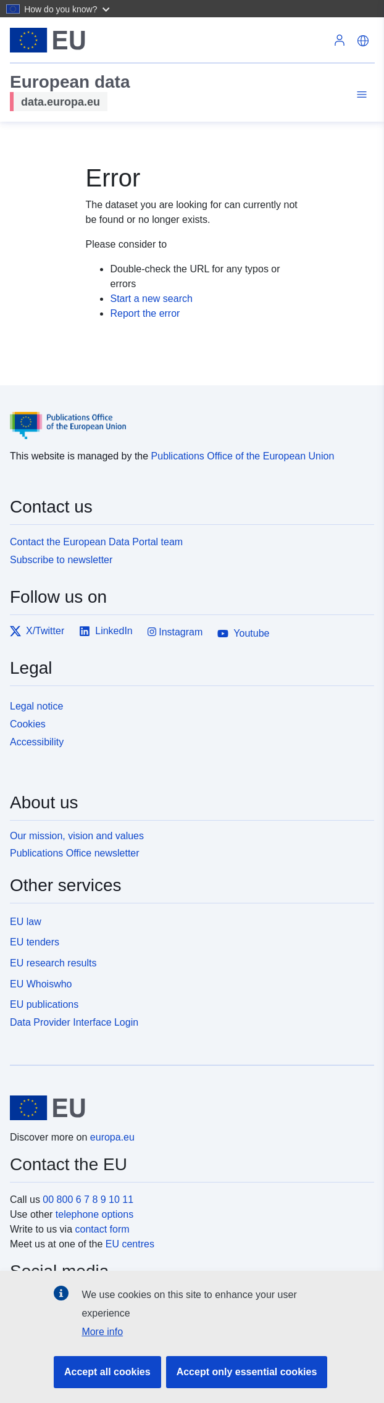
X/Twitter (37, 631)
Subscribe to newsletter (61, 560)
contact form (102, 1229)
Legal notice (36, 706)
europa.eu (112, 1137)
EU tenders (34, 942)
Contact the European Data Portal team (96, 542)
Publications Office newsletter (75, 853)
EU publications (44, 1004)
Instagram (175, 632)
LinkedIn (106, 631)
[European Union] (187, 1107)
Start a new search (151, 298)
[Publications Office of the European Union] (187, 416)
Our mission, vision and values (77, 836)
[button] (68, 8)
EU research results (53, 963)
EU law (25, 921)
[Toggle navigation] (360, 94)
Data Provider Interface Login (74, 1022)
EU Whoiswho (41, 984)
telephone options (94, 1214)
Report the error (145, 313)
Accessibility (37, 742)
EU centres (130, 1244)
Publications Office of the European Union (243, 456)
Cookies (28, 724)
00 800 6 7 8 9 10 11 (88, 1199)
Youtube (243, 633)
